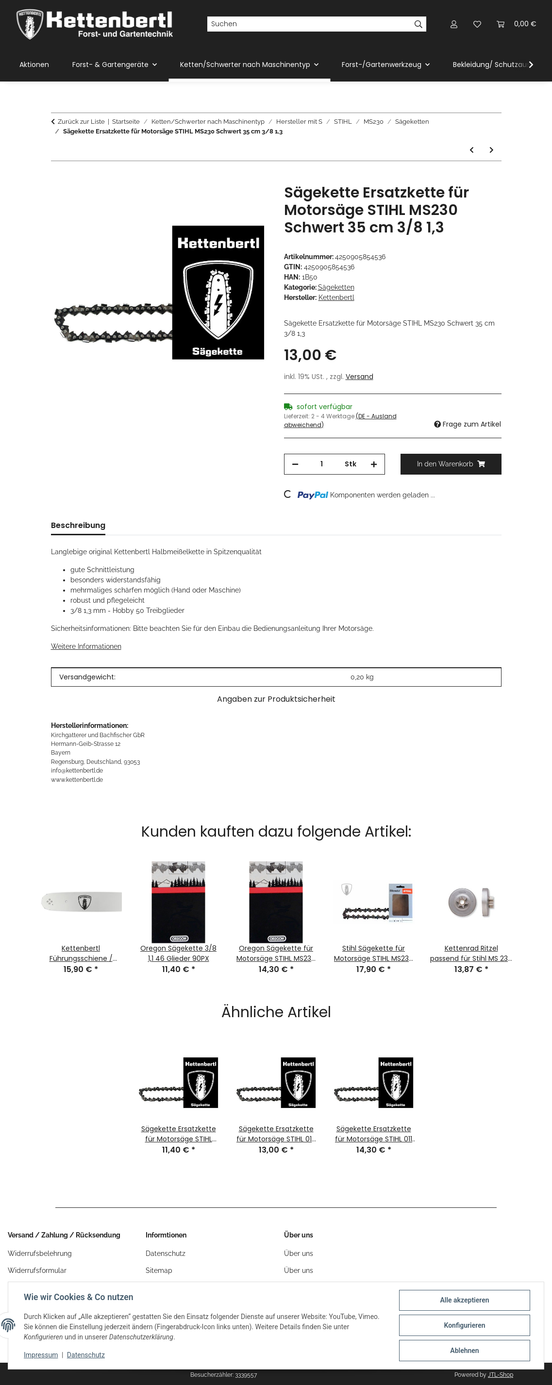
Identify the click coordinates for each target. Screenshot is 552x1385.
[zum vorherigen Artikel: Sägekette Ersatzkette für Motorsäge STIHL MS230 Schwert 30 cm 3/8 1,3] (472, 150)
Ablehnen (464, 1350)
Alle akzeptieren (464, 1300)
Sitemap (159, 1270)
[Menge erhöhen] (374, 464)
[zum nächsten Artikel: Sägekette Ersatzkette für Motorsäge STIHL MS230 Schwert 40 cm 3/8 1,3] (492, 150)
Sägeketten (336, 287)
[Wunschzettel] (477, 24)
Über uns (298, 1253)
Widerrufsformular (37, 1270)
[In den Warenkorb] (59, 178)
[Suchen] (309, 24)
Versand (359, 376)
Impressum (41, 1355)
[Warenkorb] (516, 24)
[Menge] (321, 464)
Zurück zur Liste (81, 121)
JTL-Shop (500, 1374)
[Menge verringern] (295, 464)
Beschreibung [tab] (78, 525)
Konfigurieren (464, 1325)
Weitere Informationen (86, 646)
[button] (454, 24)
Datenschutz (86, 1355)
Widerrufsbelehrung (40, 1253)
